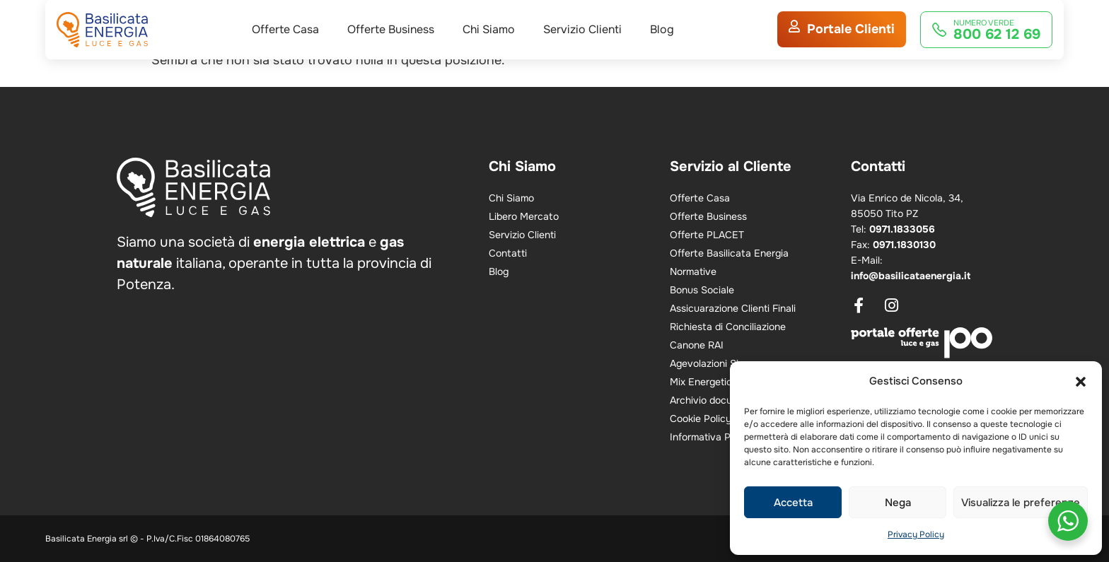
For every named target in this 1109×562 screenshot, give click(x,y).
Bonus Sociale (702, 289)
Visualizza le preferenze (1020, 503)
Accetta (793, 503)
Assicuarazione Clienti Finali (733, 308)
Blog (662, 46)
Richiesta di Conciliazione (728, 326)
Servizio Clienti (582, 46)
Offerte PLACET (707, 234)
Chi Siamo (489, 46)
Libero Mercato (524, 216)
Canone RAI (697, 345)
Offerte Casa (285, 46)
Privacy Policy (916, 534)
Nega (898, 503)
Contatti (508, 253)
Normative (693, 271)
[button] (1081, 382)
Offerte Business (390, 46)
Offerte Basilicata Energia (729, 253)
